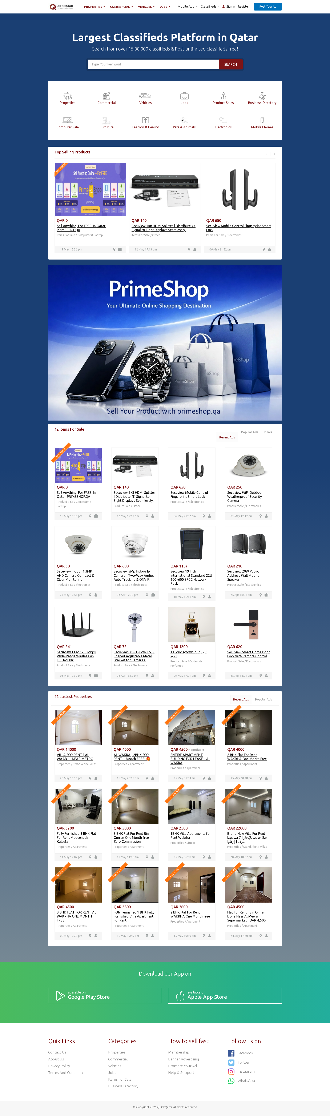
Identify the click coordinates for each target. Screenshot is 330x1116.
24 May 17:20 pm (241, 937)
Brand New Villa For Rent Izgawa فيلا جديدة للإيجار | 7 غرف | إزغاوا (247, 839)
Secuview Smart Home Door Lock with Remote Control (248, 655)
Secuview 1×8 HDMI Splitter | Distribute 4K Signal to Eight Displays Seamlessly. (164, 228)
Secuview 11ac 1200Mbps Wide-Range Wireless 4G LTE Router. (76, 657)
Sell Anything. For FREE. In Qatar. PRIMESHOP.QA (76, 495)
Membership (179, 1053)
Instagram (241, 1072)
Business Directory (123, 1088)
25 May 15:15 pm (71, 779)
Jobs (164, 6)
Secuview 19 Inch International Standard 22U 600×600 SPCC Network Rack (191, 578)
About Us (56, 1060)
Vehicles (145, 6)
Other (156, 235)
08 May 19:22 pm (71, 937)
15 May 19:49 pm (128, 937)
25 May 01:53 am (185, 779)
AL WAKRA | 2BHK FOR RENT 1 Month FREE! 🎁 (132, 758)
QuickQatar (164, 1109)
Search (230, 64)
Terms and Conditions (66, 1074)
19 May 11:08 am (128, 858)
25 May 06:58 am (185, 858)
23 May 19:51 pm (71, 595)
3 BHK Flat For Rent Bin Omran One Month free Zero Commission (131, 839)
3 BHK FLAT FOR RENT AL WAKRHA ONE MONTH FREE (76, 918)
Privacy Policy (59, 1067)
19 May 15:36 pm (71, 249)
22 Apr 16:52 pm (127, 676)
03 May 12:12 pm (241, 516)
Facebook (241, 1054)
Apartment (137, 765)
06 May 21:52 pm (220, 249)
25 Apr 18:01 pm (241, 595)
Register (243, 6)
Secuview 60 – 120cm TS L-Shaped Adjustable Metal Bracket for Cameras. (134, 657)
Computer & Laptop (90, 235)
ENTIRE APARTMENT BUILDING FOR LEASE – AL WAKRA (190, 760)
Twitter (239, 1063)
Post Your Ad (267, 6)
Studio (190, 844)
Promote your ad (183, 1067)
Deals (268, 432)
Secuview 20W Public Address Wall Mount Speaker (243, 576)
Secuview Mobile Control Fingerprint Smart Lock (189, 495)
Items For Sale (66, 235)
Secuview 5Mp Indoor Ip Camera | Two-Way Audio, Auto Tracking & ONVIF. (134, 576)
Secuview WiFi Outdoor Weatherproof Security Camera (245, 497)
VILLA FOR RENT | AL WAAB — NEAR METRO (75, 758)
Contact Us (57, 1053)
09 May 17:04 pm (185, 676)
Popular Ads (248, 432)
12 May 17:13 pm (146, 249)
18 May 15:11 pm (185, 597)
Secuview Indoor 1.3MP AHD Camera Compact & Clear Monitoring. (75, 576)
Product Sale (65, 502)
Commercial (121, 6)
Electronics (234, 235)
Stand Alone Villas (85, 765)
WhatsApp (241, 1081)
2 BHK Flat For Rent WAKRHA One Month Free (247, 758)
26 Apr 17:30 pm (127, 595)
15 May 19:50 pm (185, 937)
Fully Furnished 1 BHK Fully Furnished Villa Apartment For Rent (134, 918)
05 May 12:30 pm (71, 676)
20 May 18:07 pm (241, 858)
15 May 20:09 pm (128, 779)
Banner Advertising (184, 1060)
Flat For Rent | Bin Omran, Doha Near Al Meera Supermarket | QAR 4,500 (246, 918)
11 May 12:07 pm (71, 858)
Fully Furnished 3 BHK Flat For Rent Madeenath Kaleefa (76, 839)
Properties (94, 6)
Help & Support (181, 1074)
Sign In (230, 6)
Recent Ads (225, 437)
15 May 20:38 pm (241, 779)
